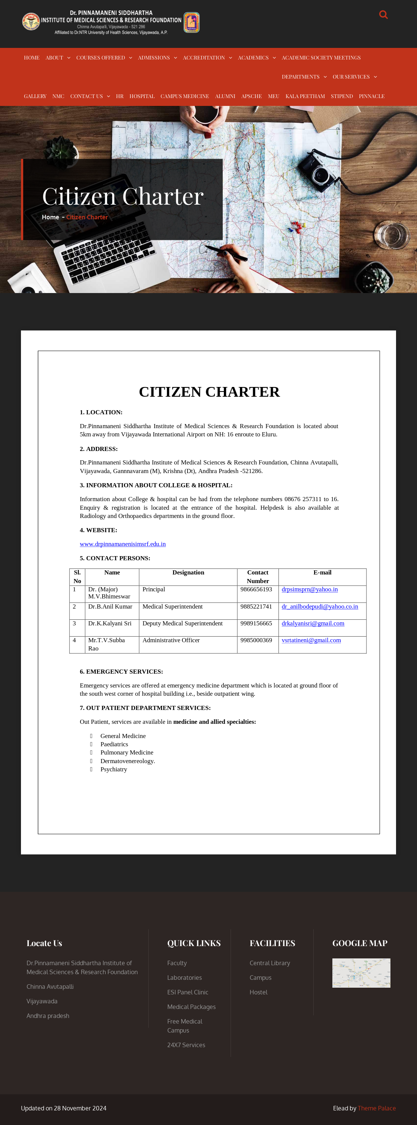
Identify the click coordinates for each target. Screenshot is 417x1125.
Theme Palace (377, 1108)
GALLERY (35, 96)
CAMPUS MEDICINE (185, 96)
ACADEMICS (253, 57)
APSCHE (251, 96)
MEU (274, 96)
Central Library (270, 963)
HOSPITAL (142, 96)
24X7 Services (186, 1045)
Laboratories (184, 977)
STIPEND (342, 96)
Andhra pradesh (48, 1015)
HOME (32, 57)
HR (120, 96)
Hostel (258, 992)
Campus (260, 977)
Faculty (177, 963)
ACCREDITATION (204, 57)
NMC (58, 96)
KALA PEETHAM (305, 96)
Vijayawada (42, 1001)
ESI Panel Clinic (187, 992)
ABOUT (54, 57)
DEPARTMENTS (301, 76)
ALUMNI (225, 96)
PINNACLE (372, 96)
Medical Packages (191, 1006)
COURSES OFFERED (100, 57)
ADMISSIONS (154, 57)
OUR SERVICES (351, 76)
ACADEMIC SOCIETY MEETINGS (321, 57)
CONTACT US (86, 96)
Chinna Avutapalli (50, 986)
